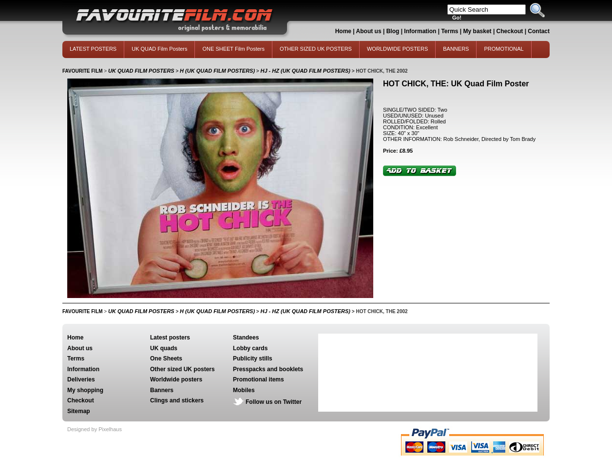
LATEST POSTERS (93, 49)
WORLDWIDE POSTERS (397, 49)
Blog (393, 31)
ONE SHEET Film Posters (233, 49)
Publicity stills (252, 358)
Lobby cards (250, 348)
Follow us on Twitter (274, 401)
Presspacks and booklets (268, 369)
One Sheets (166, 358)
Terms (449, 31)
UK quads (163, 348)
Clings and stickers (177, 400)
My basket (477, 31)
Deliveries (81, 379)
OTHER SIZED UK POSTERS (316, 49)
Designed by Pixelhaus (94, 429)
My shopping (85, 390)
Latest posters (170, 337)
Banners (161, 390)
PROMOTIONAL (503, 49)
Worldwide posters (176, 379)
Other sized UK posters (182, 369)
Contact (539, 31)
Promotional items (258, 379)
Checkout (511, 31)
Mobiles (244, 390)
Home (343, 31)
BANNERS (456, 49)
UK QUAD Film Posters (159, 49)
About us (369, 31)
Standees (246, 337)
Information (420, 31)
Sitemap (78, 411)
